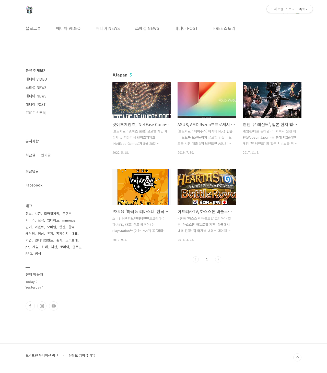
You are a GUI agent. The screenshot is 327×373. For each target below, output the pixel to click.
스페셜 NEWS (147, 28)
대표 (75, 233)
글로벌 (76, 246)
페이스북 (30, 306)
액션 (54, 246)
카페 (45, 246)
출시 (59, 240)
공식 (38, 253)
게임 (35, 246)
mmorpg (68, 220)
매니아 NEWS (108, 28)
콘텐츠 (67, 213)
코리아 (64, 246)
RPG (29, 253)
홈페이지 (62, 233)
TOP (297, 357)
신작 (41, 220)
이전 (196, 259)
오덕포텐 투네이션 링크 (42, 355)
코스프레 (71, 240)
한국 (71, 226)
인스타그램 (41, 306)
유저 (50, 233)
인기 (29, 226)
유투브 (53, 306)
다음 (218, 259)
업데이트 (53, 220)
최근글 (31, 155)
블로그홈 (33, 28)
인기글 (46, 155)
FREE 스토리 (224, 28)
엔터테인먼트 (44, 240)
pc (27, 246)
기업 (29, 240)
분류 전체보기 (36, 70)
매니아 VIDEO (68, 28)
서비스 (30, 220)
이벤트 (39, 226)
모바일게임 (51, 213)
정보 (29, 213)
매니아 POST (186, 28)
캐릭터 (30, 233)
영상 (41, 233)
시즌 (38, 213)
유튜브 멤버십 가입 (82, 355)
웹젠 (62, 226)
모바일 (51, 226)
